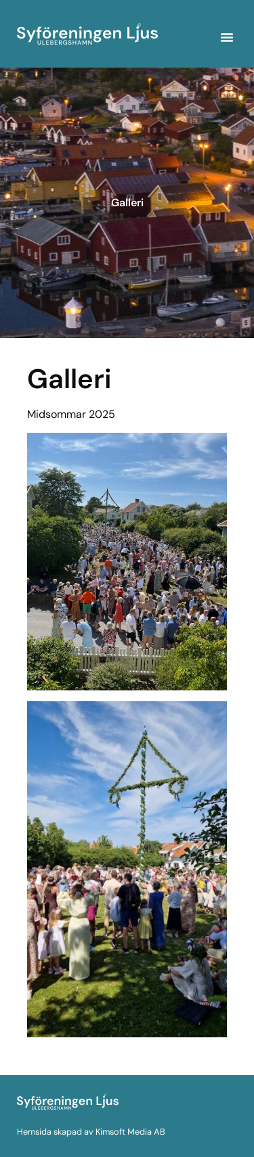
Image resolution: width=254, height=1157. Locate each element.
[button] (227, 37)
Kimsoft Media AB (130, 1131)
